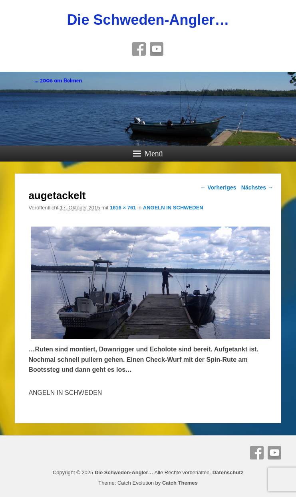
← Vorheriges (218, 187)
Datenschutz (228, 472)
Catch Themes (180, 483)
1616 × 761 (123, 208)
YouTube (156, 49)
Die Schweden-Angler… (148, 20)
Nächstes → (257, 187)
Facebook (139, 49)
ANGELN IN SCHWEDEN (173, 208)
